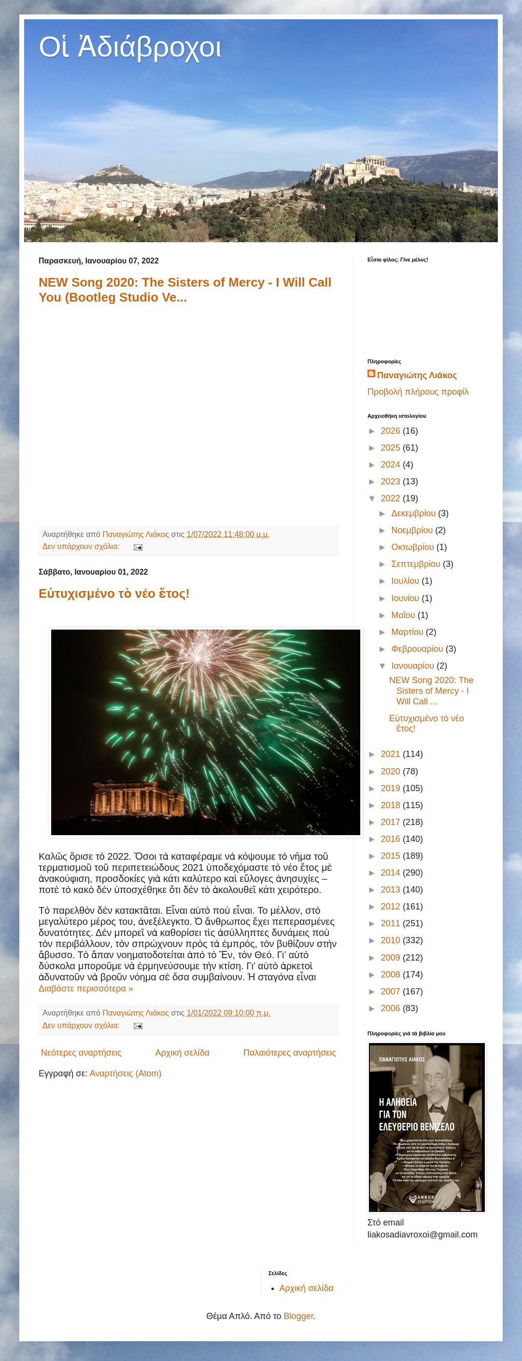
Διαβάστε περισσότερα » (86, 988)
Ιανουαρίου (414, 666)
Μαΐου (404, 615)
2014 (392, 873)
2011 (392, 923)
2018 (392, 805)
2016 (392, 839)
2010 (392, 940)
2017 (392, 822)
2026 (392, 431)
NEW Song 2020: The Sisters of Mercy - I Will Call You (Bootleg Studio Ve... (185, 289)
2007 (392, 991)
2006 (392, 1008)
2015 (392, 856)
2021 (392, 754)
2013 (392, 889)
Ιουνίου (406, 598)
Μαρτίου (408, 632)
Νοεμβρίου (413, 530)
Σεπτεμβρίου (417, 564)
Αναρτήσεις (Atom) (125, 1073)
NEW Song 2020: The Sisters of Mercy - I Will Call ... (431, 690)
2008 (392, 974)
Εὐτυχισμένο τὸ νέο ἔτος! (114, 593)
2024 (392, 464)
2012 (392, 906)
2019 (392, 788)
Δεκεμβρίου (414, 513)
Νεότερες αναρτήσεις (81, 1053)
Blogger (298, 1316)
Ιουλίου (406, 581)
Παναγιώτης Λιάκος (417, 375)
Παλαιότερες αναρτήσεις (289, 1053)
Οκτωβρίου (413, 547)
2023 (392, 481)
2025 (392, 448)
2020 (392, 771)
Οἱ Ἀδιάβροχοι (130, 46)
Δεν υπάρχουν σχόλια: (82, 546)
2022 (392, 498)
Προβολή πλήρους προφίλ (418, 392)
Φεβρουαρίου (418, 649)
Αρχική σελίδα (182, 1053)
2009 (392, 957)
